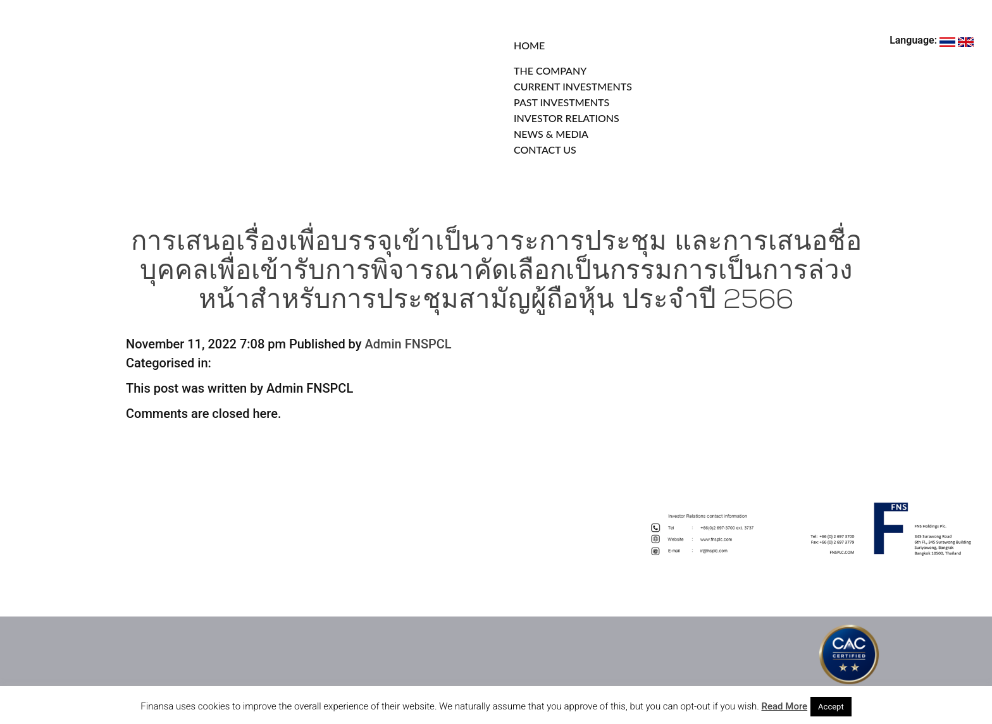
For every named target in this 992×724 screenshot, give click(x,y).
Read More (785, 706)
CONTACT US (545, 150)
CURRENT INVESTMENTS (573, 86)
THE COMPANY (550, 70)
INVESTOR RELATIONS (566, 118)
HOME (529, 45)
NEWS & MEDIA (551, 134)
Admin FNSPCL (408, 344)
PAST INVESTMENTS (561, 102)
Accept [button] (831, 706)
